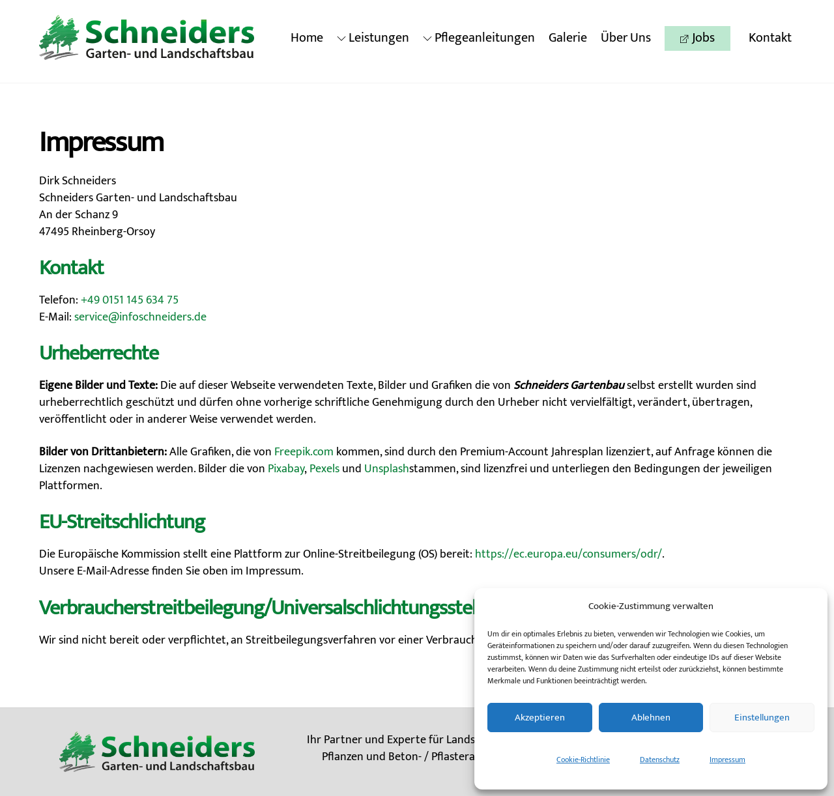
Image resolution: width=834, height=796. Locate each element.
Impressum (727, 759)
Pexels (324, 469)
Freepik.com (304, 452)
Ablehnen (650, 717)
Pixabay (286, 469)
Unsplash (386, 469)
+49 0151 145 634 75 (130, 300)
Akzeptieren (540, 717)
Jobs (697, 38)
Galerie (568, 38)
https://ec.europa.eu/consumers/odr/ (568, 554)
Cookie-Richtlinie (583, 759)
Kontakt (770, 38)
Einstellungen (762, 717)
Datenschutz (660, 759)
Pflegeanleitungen (479, 38)
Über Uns (626, 38)
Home (307, 38)
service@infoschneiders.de (140, 317)
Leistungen (373, 38)
